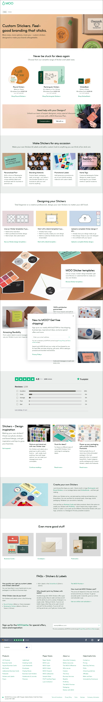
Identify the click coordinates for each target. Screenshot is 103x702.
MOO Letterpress (48, 678)
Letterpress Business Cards (10, 676)
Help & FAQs (82, 8)
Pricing (85, 668)
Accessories (54, 8)
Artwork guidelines (89, 676)
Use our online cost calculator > (81, 606)
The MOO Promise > (77, 588)
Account (70, 3)
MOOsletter (23, 629)
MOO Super (46, 670)
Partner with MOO (68, 695)
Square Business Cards (9, 670)
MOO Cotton (47, 673)
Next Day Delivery (88, 670)
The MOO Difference (69, 670)
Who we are (66, 673)
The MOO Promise (68, 689)
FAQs (84, 673)
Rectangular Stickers (10, 611)
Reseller (65, 684)
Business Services (65, 8)
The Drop (66, 678)
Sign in (77, 3)
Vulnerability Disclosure (90, 684)
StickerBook (53, 588)
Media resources (68, 668)
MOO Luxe (46, 668)
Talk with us (59, 126)
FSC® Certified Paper (49, 684)
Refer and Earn (87, 681)
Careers (65, 676)
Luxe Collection (48, 686)
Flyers (38, 8)
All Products (6, 665)
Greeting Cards (27, 668)
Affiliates (85, 678)
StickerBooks (85, 495)
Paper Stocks (47, 665)
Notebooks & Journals (29, 681)
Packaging (66, 692)
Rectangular (92, 493)
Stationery (44, 8)
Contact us (86, 665)
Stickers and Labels (8, 681)
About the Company (69, 665)
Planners (25, 684)
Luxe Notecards (27, 670)
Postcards (17, 8)
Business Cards (7, 8)
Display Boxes (26, 676)
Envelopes (25, 673)
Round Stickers (58, 495)
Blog (74, 8)
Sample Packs (47, 681)
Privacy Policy (82, 633)
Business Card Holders (29, 678)
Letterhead (25, 665)
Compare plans (45, 126)
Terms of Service (92, 633)
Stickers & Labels (28, 8)
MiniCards (5, 673)
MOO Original (47, 676)
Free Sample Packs (60, 3)
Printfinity (72, 511)
